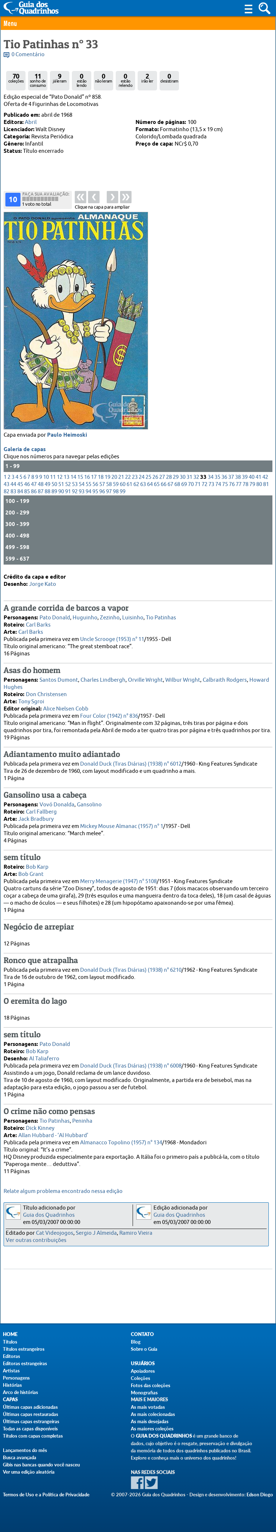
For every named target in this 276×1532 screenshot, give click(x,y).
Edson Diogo (260, 1494)
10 (46, 477)
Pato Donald (55, 617)
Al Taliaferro (44, 1058)
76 (232, 484)
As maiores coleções (152, 1428)
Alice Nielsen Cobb (65, 708)
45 (20, 484)
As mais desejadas (150, 1421)
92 (75, 491)
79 (252, 484)
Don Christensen (46, 694)
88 (47, 491)
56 (95, 484)
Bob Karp (37, 867)
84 (20, 491)
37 (231, 477)
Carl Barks (38, 625)
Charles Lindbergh (102, 680)
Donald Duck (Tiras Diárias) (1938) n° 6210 (130, 970)
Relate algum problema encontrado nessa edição (63, 1191)
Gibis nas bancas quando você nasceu (41, 1465)
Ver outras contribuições (36, 1240)
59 (116, 484)
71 (198, 484)
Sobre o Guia (144, 1349)
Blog (136, 1342)
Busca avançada (19, 1457)
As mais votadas (148, 1407)
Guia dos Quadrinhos (49, 1215)
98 (116, 491)
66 (163, 484)
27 (162, 477)
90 (61, 491)
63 (143, 484)
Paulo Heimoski (67, 435)
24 (141, 477)
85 (27, 491)
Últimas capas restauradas (30, 1414)
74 (218, 484)
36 (224, 477)
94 (88, 491)
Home (10, 1334)
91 (68, 491)
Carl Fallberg (41, 812)
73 (211, 484)
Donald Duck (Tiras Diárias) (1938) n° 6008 (130, 1066)
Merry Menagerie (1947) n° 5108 (118, 881)
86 (34, 491)
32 (196, 477)
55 (88, 484)
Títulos (10, 1342)
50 (54, 484)
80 (259, 484)
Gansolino (89, 804)
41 (258, 477)
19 (107, 477)
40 (251, 477)
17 (94, 477)
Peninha (82, 1121)
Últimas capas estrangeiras (31, 1421)
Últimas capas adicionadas (30, 1407)
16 (87, 477)
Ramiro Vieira (135, 1233)
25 (148, 477)
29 (176, 477)
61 (129, 484)
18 (101, 477)
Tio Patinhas (161, 617)
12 (60, 477)
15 (80, 477)
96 (102, 491)
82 (6, 491)
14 (73, 477)
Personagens (16, 1378)
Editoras (11, 1356)
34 (210, 477)
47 (34, 484)
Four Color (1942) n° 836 (109, 716)
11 (53, 477)
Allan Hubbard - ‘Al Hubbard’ (53, 1135)
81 (266, 484)
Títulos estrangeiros (24, 1349)
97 (109, 491)
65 (157, 484)
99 (122, 491)
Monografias (144, 1392)
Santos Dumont (59, 680)
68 (177, 484)
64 (150, 484)
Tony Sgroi (31, 701)
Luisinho (132, 617)
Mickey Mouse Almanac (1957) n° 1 (121, 826)
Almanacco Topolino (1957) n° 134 (121, 1142)
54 (81, 484)
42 (265, 477)
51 (61, 484)
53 (75, 484)
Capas (10, 1399)
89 (54, 491)
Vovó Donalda (57, 804)
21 (121, 477)
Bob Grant (30, 874)
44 (13, 484)
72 (204, 484)
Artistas (11, 1370)
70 (191, 484)
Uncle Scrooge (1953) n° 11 (112, 639)
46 (27, 484)
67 (170, 484)
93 (81, 491)
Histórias (12, 1385)
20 (114, 477)
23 (135, 477)
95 (95, 491)
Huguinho (85, 617)
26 (155, 477)
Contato (142, 1334)
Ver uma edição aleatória (29, 1472)
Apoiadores (143, 1371)
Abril (31, 122)
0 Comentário (28, 54)
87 (40, 491)
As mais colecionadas (153, 1414)
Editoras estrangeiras (25, 1363)
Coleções (140, 1378)
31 (189, 477)
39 (245, 477)
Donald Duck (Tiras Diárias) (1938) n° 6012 (130, 764)
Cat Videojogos (54, 1233)
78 (245, 484)
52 (68, 484)
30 (182, 477)
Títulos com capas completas (33, 1436)
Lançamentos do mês (25, 1450)
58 (109, 484)
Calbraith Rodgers (225, 680)
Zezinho (110, 617)
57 (102, 484)
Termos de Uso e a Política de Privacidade (46, 1494)
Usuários (143, 1363)
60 (122, 484)
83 (13, 491)
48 (40, 484)
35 (217, 477)
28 (169, 477)
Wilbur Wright (182, 680)
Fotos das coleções (150, 1385)
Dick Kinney (40, 1128)
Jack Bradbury (36, 819)
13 (66, 477)
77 (239, 484)
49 (47, 484)
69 (184, 484)
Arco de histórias (20, 1392)
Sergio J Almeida (96, 1233)
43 (6, 484)
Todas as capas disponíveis (30, 1428)
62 (136, 484)
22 (128, 477)
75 (225, 484)
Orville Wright (145, 680)
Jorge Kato (42, 584)
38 (238, 477)
